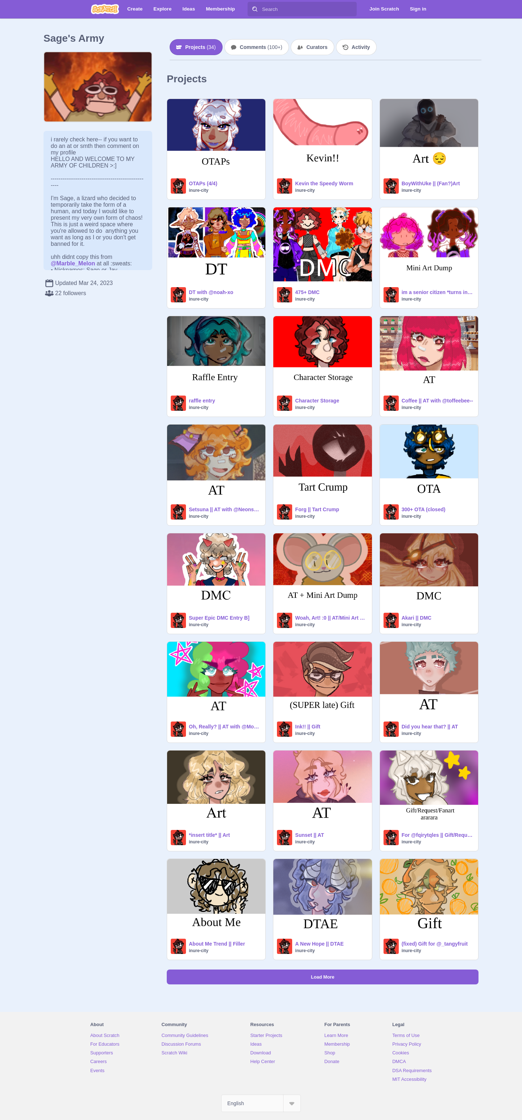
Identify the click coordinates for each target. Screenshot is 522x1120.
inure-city (198, 190)
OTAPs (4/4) (203, 183)
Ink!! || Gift (307, 727)
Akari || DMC (417, 618)
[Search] (255, 9)
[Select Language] (261, 1103)
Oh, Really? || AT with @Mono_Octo (225, 727)
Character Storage (317, 401)
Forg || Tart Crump (317, 509)
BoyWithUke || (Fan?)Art (431, 183)
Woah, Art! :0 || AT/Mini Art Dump (331, 618)
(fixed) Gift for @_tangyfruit (435, 944)
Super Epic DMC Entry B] (219, 618)
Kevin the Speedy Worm (324, 183)
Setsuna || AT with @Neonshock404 (225, 509)
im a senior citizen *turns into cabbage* (438, 292)
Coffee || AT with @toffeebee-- (437, 401)
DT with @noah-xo (211, 292)
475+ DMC (307, 292)
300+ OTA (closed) (424, 509)
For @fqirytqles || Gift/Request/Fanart (438, 835)
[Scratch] (105, 9)
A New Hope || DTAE (319, 944)
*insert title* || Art (209, 835)
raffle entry (202, 401)
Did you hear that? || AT (430, 727)
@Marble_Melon (73, 263)
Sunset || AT (309, 835)
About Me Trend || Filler (217, 944)
